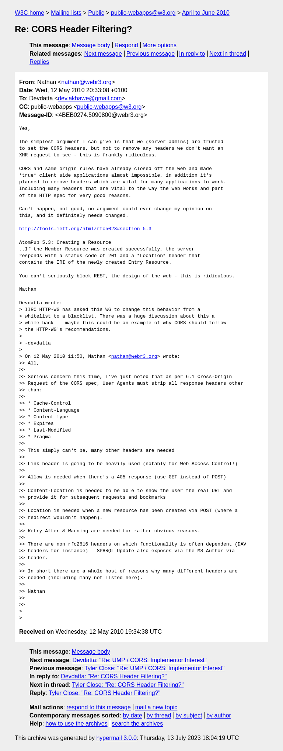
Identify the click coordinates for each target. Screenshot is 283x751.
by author (218, 715)
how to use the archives (77, 723)
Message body (91, 45)
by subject (188, 715)
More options (160, 45)
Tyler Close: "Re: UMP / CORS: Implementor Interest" (154, 668)
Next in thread (227, 54)
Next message (103, 54)
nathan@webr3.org (86, 82)
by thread (159, 715)
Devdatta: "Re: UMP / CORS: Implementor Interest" (140, 660)
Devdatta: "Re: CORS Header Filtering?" (114, 676)
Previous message (150, 54)
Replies (39, 62)
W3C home (29, 13)
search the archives (137, 723)
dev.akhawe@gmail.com (90, 98)
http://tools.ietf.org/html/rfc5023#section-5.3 (85, 229)
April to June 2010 (206, 13)
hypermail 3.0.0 (116, 738)
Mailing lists (66, 13)
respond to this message (98, 707)
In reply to (192, 54)
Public (96, 13)
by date (132, 715)
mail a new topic (156, 707)
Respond (126, 45)
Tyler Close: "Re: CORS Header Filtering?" (128, 685)
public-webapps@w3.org (143, 13)
